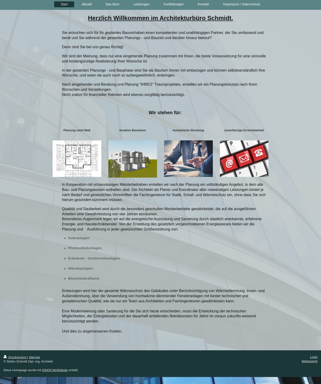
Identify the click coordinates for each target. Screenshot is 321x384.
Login (313, 357)
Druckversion (15, 357)
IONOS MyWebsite (55, 370)
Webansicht (309, 361)
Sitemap (34, 357)
